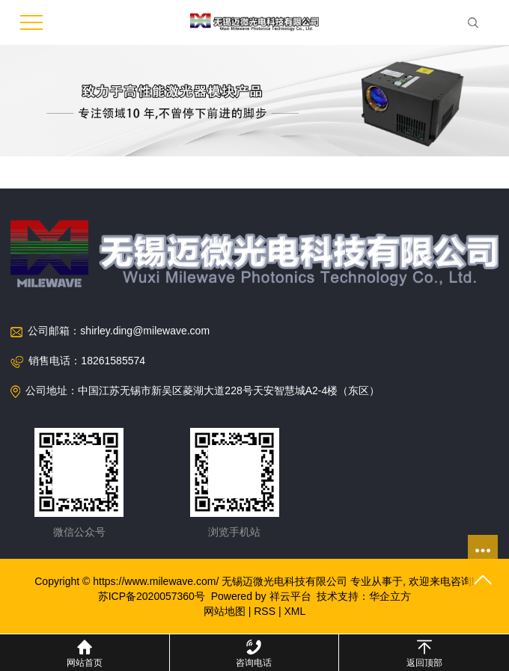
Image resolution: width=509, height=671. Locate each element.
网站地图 (225, 611)
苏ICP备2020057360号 (151, 596)
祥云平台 (290, 596)
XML (294, 611)
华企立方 (390, 596)
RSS (264, 611)
